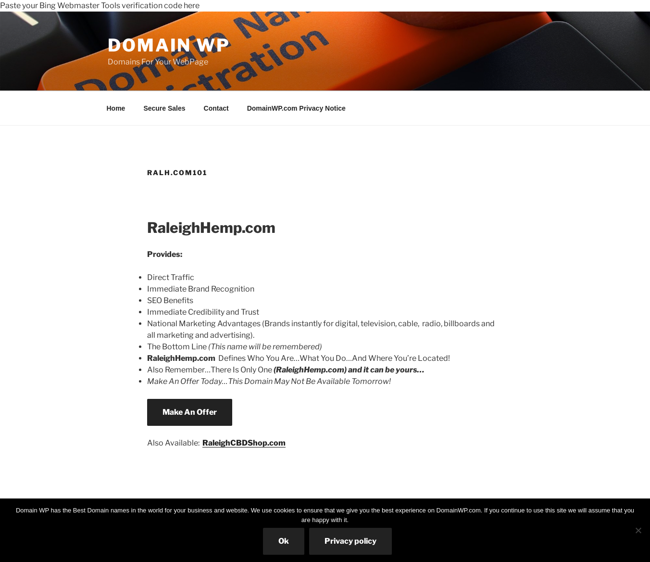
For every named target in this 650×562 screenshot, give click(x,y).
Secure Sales (164, 108)
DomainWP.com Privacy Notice (296, 108)
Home (116, 108)
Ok (283, 541)
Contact (216, 108)
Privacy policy (350, 541)
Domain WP (169, 45)
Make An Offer (189, 412)
